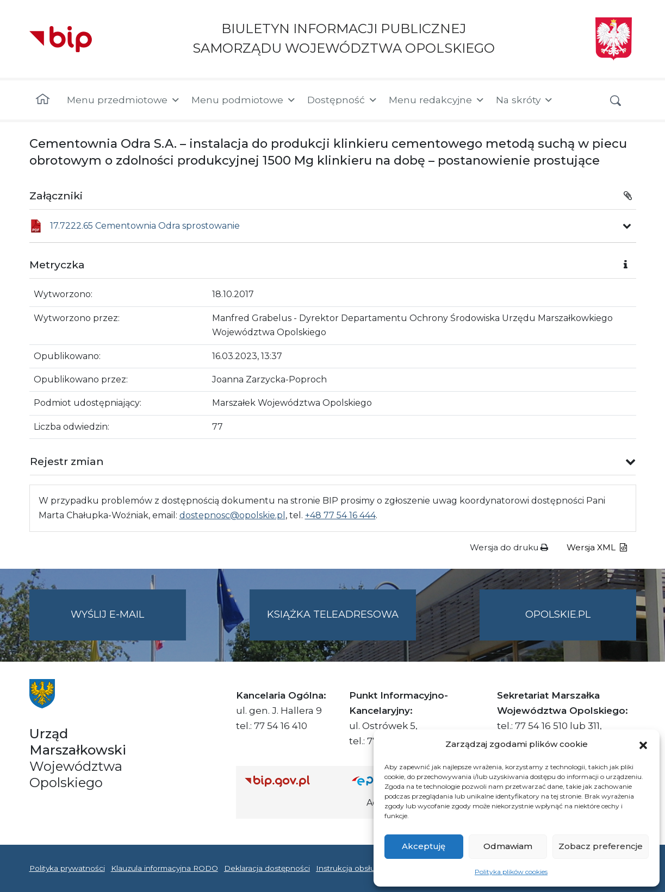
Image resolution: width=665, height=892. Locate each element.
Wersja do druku (509, 547)
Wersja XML (597, 547)
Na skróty (525, 100)
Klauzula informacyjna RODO (164, 868)
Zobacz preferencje (600, 846)
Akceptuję (423, 846)
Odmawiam (507, 846)
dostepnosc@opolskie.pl (232, 515)
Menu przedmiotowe (124, 100)
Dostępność (342, 100)
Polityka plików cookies (511, 872)
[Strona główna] (42, 100)
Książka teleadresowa (333, 614)
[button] (643, 744)
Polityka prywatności (67, 868)
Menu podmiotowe (243, 100)
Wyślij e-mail (128, 623)
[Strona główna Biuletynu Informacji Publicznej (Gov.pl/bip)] (290, 781)
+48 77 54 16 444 (340, 515)
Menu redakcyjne (437, 100)
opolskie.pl (558, 614)
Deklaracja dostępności (267, 868)
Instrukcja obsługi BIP (357, 868)
